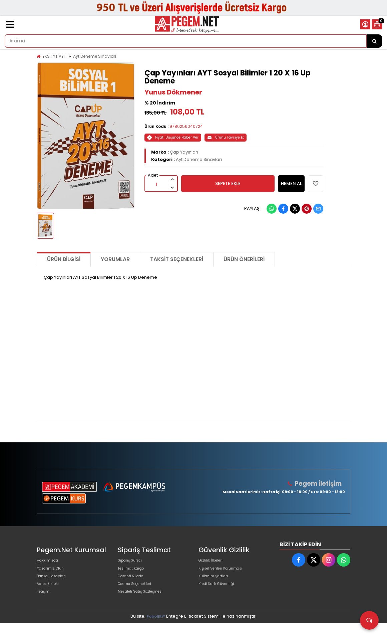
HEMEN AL (291, 183)
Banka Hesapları (54, 583)
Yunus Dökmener (173, 92)
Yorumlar (115, 259)
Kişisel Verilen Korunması (226, 573)
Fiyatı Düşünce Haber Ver (173, 137)
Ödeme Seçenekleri (140, 594)
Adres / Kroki (50, 594)
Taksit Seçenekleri (176, 259)
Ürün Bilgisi (63, 259)
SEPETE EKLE (228, 183)
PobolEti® (155, 631)
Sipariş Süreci (132, 562)
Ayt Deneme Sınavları (94, 56)
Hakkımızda (49, 562)
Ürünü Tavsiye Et (225, 137)
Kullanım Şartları (216, 583)
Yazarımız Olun (53, 573)
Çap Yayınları (184, 152)
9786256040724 (186, 126)
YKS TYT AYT (54, 56)
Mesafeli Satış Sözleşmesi (145, 605)
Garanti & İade (133, 583)
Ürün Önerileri (244, 259)
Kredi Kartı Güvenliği (220, 594)
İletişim (44, 605)
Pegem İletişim (321, 483)
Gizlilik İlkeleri (213, 562)
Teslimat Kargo (134, 573)
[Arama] (374, 41)
